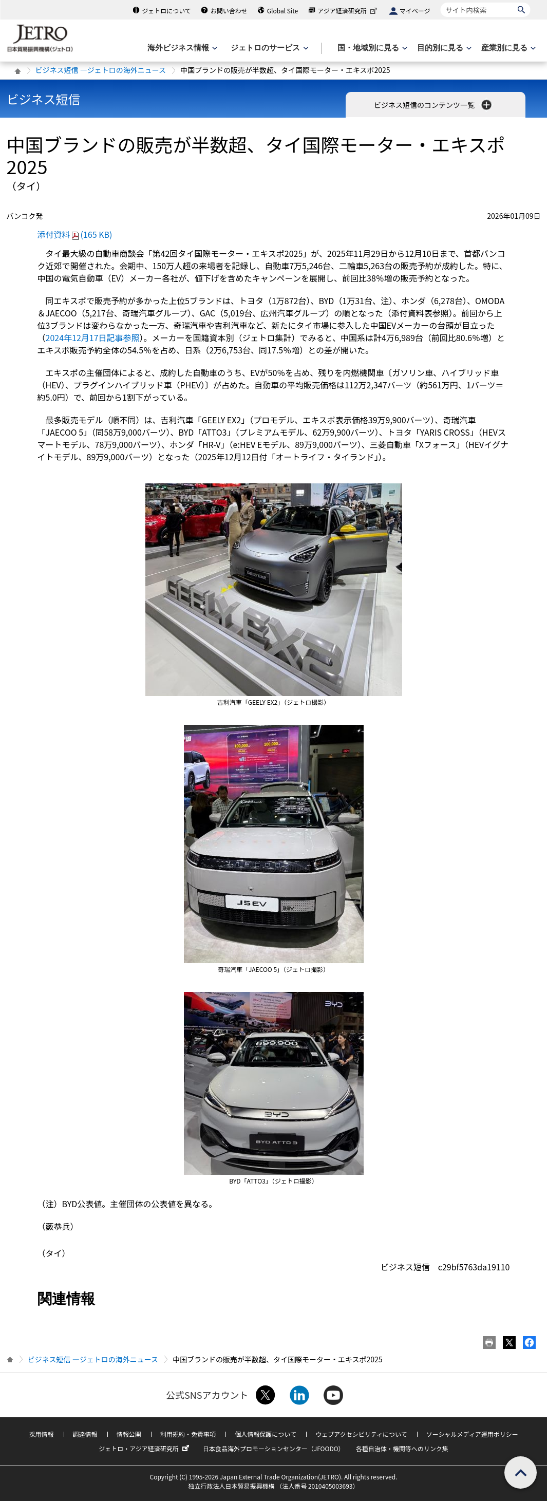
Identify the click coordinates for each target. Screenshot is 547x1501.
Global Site (282, 10)
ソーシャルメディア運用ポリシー (472, 1434)
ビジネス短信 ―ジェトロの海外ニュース (100, 70)
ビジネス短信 (44, 99)
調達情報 (85, 1434)
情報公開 (129, 1434)
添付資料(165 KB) (74, 234)
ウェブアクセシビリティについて (361, 1434)
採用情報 (41, 1434)
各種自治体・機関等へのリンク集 (402, 1448)
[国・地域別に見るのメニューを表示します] (371, 48)
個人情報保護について (265, 1434)
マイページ (415, 10)
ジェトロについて (166, 10)
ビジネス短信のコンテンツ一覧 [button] (434, 105)
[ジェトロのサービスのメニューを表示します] (268, 48)
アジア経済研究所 (348, 10)
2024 (93, 337)
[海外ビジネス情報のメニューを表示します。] (181, 48)
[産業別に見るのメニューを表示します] (507, 48)
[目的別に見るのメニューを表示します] (443, 48)
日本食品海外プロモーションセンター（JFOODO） (274, 1448)
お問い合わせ (229, 10)
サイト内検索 (440, 2)
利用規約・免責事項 (188, 1434)
